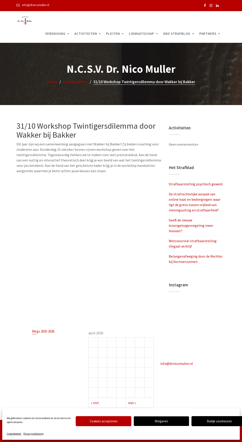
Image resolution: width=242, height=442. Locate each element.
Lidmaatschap (141, 33)
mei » (132, 402)
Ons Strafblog (176, 33)
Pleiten (113, 33)
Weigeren (161, 421)
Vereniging (55, 33)
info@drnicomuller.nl (177, 363)
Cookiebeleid (14, 433)
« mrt (95, 402)
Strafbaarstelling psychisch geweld (195, 184)
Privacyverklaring (33, 433)
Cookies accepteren (104, 421)
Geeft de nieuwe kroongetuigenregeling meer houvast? (191, 225)
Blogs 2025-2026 (43, 332)
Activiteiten (85, 33)
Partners (207, 33)
